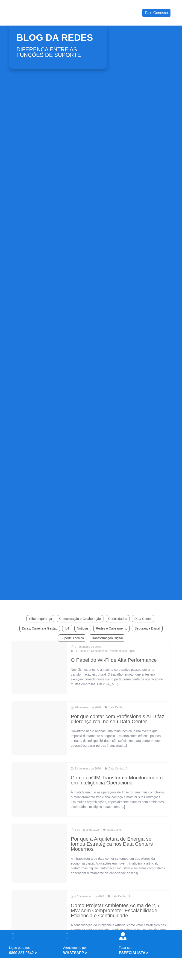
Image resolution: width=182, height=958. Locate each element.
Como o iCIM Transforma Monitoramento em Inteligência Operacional (117, 780)
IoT (67, 628)
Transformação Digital (107, 638)
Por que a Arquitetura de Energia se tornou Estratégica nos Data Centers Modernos (112, 844)
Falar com (126, 947)
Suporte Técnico (72, 638)
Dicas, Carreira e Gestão (39, 628)
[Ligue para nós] (13, 936)
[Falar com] (123, 936)
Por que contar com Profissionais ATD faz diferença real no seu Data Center (117, 719)
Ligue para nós (20, 947)
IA (126, 768)
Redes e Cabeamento (111, 628)
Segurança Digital (147, 628)
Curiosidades (117, 619)
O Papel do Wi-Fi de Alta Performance (114, 660)
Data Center (143, 619)
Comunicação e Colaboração (80, 619)
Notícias (83, 628)
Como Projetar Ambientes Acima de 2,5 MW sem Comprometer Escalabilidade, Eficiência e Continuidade (115, 910)
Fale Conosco (156, 13)
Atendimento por (75, 947)
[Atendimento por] (67, 936)
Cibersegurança (40, 619)
